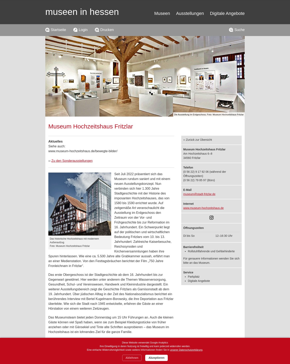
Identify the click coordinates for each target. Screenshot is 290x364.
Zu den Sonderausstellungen (72, 160)
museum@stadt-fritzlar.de (199, 194)
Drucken (107, 30)
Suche (239, 30)
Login (83, 30)
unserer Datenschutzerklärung (186, 349)
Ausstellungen (190, 13)
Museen (162, 13)
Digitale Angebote (227, 13)
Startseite (58, 30)
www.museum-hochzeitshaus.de (203, 208)
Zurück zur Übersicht (199, 139)
